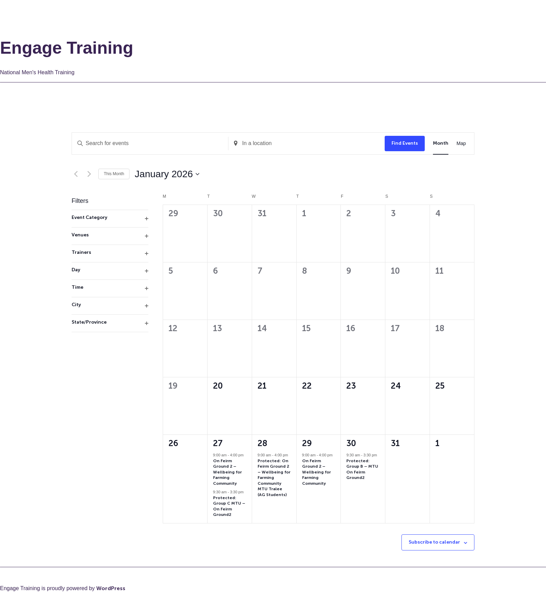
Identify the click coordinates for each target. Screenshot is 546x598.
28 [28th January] (262, 443)
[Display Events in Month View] (440, 143)
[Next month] (89, 174)
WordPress (110, 588)
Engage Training (66, 47)
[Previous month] (76, 174)
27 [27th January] (218, 443)
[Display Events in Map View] (461, 143)
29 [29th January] (307, 443)
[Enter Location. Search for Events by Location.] (306, 143)
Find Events (405, 143)
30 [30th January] (351, 443)
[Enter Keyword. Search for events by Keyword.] (150, 143)
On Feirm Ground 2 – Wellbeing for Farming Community (227, 472)
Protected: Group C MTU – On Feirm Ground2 (229, 506)
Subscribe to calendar (434, 542)
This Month (114, 173)
